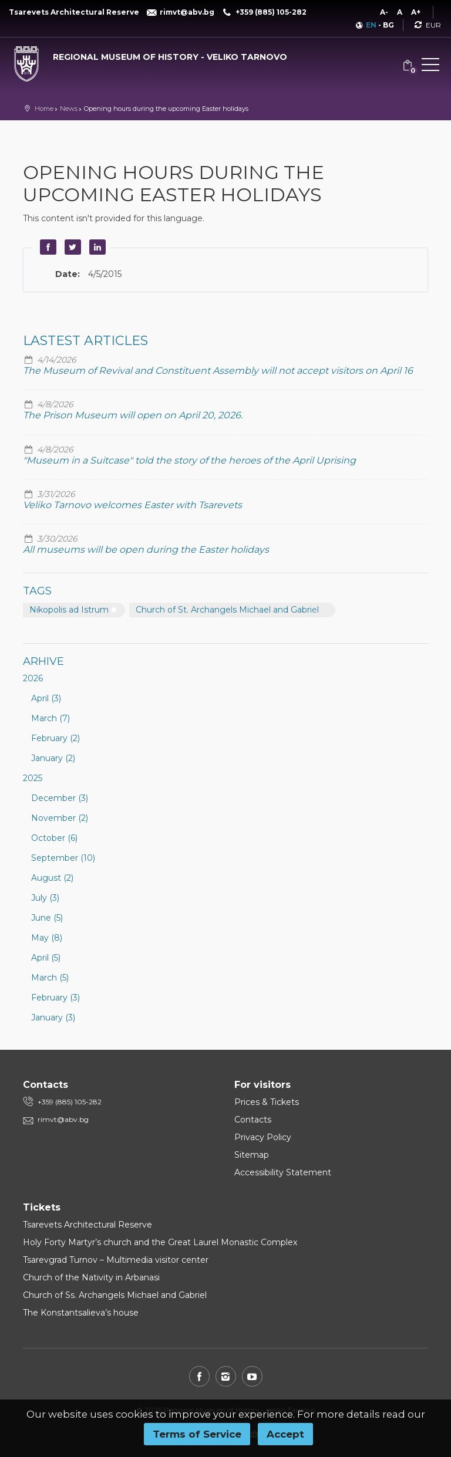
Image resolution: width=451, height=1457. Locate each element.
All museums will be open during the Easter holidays (146, 549)
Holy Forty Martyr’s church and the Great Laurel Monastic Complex (160, 1242)
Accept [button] (285, 1434)
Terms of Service (197, 1434)
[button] (430, 67)
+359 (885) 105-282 (70, 1101)
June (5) (47, 917)
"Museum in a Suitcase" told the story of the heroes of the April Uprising (189, 460)
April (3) (46, 698)
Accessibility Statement (282, 1172)
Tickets (41, 1207)
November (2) (59, 818)
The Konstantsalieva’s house (81, 1312)
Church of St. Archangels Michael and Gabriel (227, 609)
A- (384, 12)
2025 (32, 778)
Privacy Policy (262, 1137)
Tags (37, 590)
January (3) (53, 1017)
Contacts (252, 1119)
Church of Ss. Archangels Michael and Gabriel (115, 1295)
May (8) (46, 937)
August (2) (52, 878)
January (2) (53, 758)
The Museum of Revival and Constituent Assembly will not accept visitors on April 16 (218, 370)
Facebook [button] (46, 247)
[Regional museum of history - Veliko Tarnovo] (150, 54)
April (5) (45, 957)
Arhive (43, 661)
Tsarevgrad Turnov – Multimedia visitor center (115, 1260)
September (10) (63, 858)
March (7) (50, 718)
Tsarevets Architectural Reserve (87, 1224)
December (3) (59, 798)
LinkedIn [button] (95, 247)
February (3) (55, 997)
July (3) (45, 898)
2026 (33, 678)
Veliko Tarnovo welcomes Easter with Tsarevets (132, 505)
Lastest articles (85, 341)
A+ (415, 12)
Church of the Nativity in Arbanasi (91, 1277)
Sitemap (251, 1155)
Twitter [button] (71, 247)
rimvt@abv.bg (63, 1119)
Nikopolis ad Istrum (69, 609)
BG (388, 25)
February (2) (55, 738)
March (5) (50, 977)
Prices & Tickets (266, 1102)
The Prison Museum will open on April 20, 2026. (133, 415)
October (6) (54, 838)
